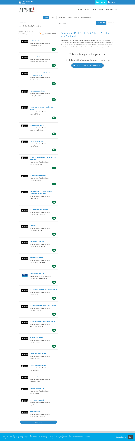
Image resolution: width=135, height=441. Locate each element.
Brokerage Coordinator (37, 91)
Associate (33, 226)
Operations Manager (36, 338)
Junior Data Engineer (37, 242)
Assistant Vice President (38, 354)
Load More (38, 422)
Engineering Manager (37, 388)
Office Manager (35, 411)
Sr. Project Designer (36, 57)
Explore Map (61, 17)
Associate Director (36, 377)
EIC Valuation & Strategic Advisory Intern (43, 290)
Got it (130, 437)
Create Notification (50, 33)
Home (80, 9)
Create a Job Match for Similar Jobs (87, 65)
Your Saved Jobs (86, 17)
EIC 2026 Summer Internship (39, 210)
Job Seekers (100, 2)
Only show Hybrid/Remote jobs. (31, 26)
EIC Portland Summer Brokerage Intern (43, 306)
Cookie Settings (121, 437)
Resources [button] (110, 9)
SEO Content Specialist (37, 400)
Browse (53, 17)
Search (46, 17)
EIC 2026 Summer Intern (37, 125)
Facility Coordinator (36, 41)
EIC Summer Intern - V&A (38, 175)
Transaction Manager (37, 274)
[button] (111, 23)
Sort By (22, 33)
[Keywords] (38, 23)
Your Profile (97, 9)
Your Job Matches (73, 17)
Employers (112, 2)
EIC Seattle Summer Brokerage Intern (42, 322)
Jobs (87, 9)
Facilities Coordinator (37, 258)
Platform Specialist (36, 141)
